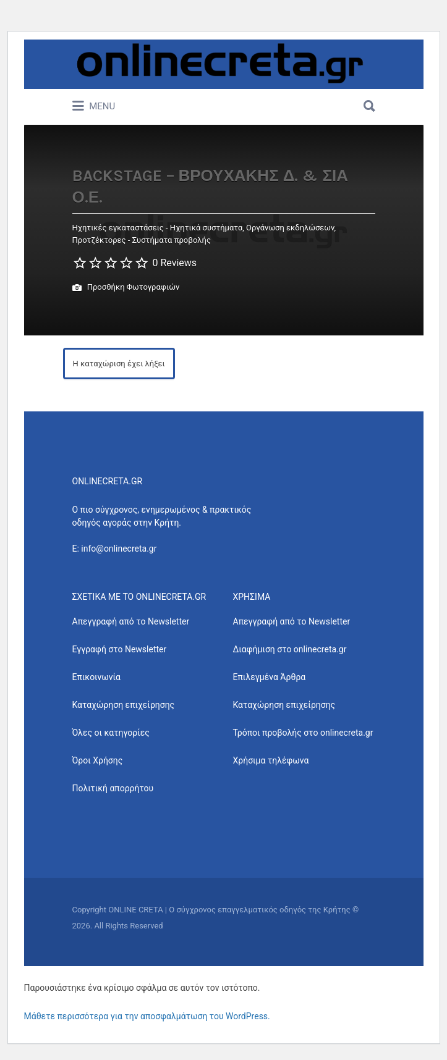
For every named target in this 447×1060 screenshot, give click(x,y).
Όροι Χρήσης (97, 760)
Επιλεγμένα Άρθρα (269, 677)
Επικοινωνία (96, 677)
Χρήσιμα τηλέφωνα (271, 760)
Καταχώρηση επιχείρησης (123, 705)
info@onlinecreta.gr (118, 548)
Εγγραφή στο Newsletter (119, 649)
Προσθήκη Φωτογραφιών (126, 287)
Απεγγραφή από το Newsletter (131, 621)
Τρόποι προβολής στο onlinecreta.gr (303, 733)
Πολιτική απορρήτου (113, 788)
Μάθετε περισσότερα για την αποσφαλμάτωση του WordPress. (147, 1016)
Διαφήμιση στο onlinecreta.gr (290, 649)
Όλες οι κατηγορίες (111, 733)
